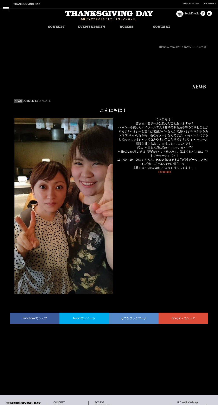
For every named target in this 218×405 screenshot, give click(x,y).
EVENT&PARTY (91, 27)
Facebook (164, 171)
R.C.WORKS (210, 3)
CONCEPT (56, 27)
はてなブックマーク (134, 318)
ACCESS (127, 27)
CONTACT (161, 27)
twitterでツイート (84, 318)
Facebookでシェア (35, 318)
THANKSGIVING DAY (26, 4)
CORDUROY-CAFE (190, 3)
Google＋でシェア (183, 318)
